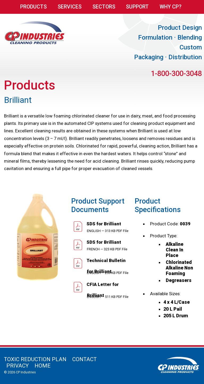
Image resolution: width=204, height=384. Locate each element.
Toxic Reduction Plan (35, 359)
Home (42, 365)
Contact (84, 359)
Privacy (17, 365)
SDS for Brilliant (103, 223)
